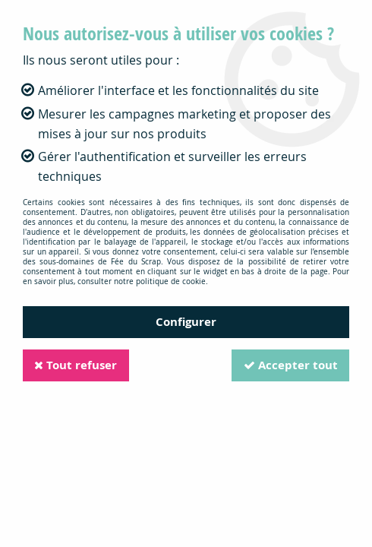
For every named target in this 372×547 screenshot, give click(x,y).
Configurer (186, 322)
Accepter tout (290, 365)
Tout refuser (76, 365)
